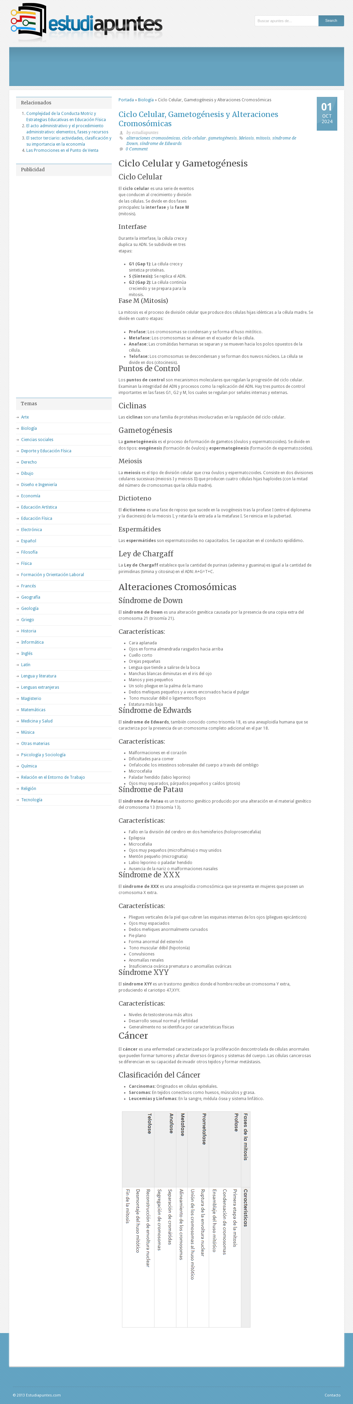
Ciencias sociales (37, 439)
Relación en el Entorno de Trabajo (53, 777)
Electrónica (31, 529)
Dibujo (27, 473)
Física (26, 563)
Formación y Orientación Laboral (52, 574)
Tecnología (31, 800)
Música (28, 732)
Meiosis (246, 138)
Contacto (333, 1395)
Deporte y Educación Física (46, 451)
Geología (30, 608)
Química (29, 766)
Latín (25, 664)
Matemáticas (33, 709)
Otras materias (35, 743)
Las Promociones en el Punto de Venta (62, 150)
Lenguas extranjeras (40, 687)
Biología (146, 100)
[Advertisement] (176, 66)
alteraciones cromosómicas (153, 138)
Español (28, 541)
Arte (25, 417)
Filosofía (29, 552)
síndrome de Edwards (161, 143)
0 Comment (137, 149)
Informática (32, 642)
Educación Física (36, 518)
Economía (30, 496)
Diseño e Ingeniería (39, 484)
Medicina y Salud (37, 721)
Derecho (29, 462)
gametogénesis (222, 138)
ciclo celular (194, 138)
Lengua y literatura (38, 676)
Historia (28, 631)
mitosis (263, 138)
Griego (27, 619)
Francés (28, 586)
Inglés (26, 653)
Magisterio (31, 698)
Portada (126, 100)
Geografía (30, 597)
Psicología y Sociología (43, 754)
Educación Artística (39, 507)
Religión (28, 788)
